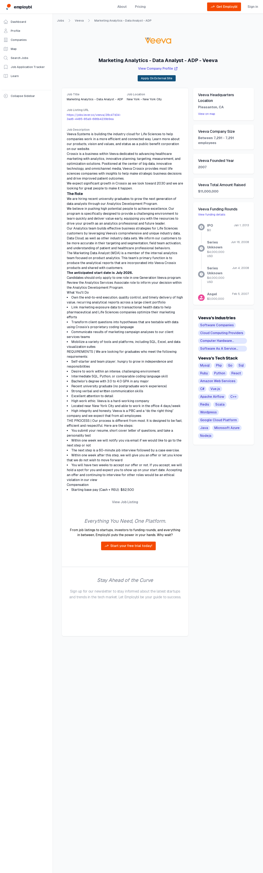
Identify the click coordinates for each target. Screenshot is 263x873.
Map (10, 48)
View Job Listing (125, 502)
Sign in (253, 7)
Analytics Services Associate (107, 283)
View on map (206, 113)
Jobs (60, 21)
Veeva (79, 20)
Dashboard (14, 21)
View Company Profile (158, 69)
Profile (11, 30)
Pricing (140, 7)
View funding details (211, 214)
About (122, 7)
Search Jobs (15, 57)
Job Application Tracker (24, 67)
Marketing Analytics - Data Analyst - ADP (122, 20)
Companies (15, 39)
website (83, 149)
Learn (11, 76)
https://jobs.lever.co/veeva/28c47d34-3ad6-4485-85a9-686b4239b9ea (94, 117)
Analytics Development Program (132, 204)
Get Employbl (224, 7)
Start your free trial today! (128, 546)
